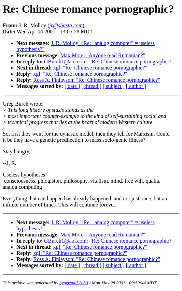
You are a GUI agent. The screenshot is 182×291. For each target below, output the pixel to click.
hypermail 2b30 (73, 282)
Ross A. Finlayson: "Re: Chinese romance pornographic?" (96, 80)
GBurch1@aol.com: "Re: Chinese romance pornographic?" (108, 61)
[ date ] (72, 86)
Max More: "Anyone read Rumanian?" (102, 55)
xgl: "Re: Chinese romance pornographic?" (100, 68)
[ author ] (136, 86)
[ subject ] (114, 86)
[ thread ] (91, 86)
